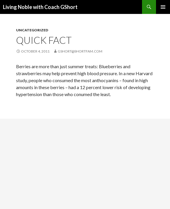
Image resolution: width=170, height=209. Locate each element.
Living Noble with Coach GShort (40, 7)
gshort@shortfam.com (80, 51)
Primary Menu (163, 7)
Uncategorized (32, 30)
